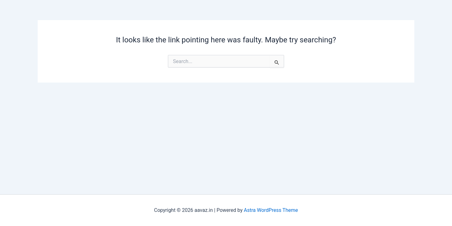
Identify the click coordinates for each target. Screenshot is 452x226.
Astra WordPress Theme (271, 210)
